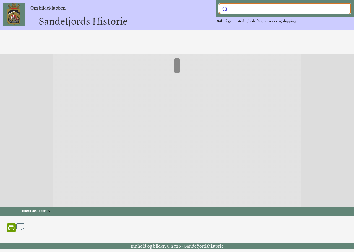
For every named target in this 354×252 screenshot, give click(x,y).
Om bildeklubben (48, 8)
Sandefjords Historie (83, 21)
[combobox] (284, 8)
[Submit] (224, 8)
